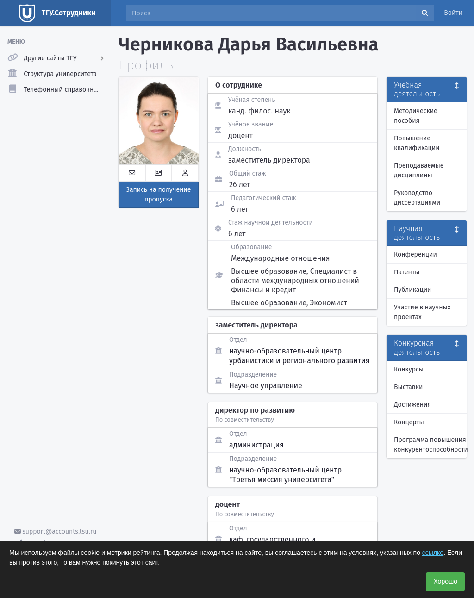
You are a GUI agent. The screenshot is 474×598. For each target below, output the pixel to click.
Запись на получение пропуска (158, 194)
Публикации (412, 290)
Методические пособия (415, 116)
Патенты (406, 272)
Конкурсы (409, 369)
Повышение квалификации (417, 143)
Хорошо (445, 581)
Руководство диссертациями (417, 198)
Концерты (409, 422)
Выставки (408, 387)
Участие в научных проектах (422, 312)
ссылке (432, 552)
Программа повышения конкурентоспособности (430, 444)
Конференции (415, 254)
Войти (453, 13)
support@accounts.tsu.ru (55, 531)
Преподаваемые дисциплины (418, 170)
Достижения (412, 405)
